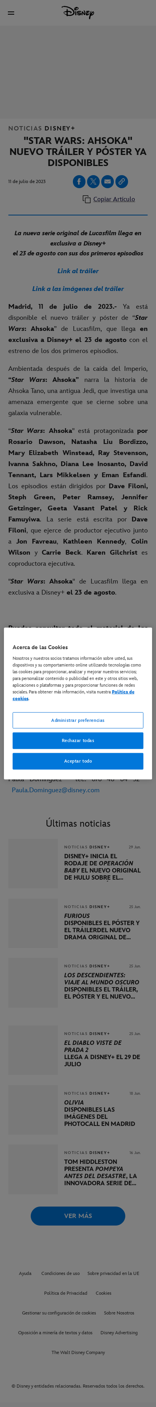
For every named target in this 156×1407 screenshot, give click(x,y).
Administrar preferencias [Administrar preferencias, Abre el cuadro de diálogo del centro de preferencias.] (78, 720)
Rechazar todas (78, 740)
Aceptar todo (78, 761)
